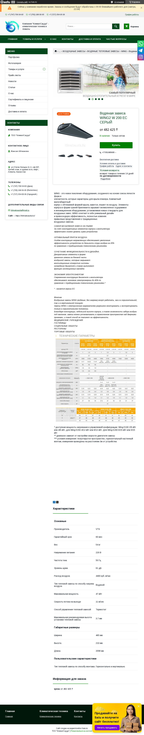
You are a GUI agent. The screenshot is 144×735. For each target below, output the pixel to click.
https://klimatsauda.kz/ (25, 216)
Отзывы (12, 105)
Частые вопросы (116, 39)
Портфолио (14, 57)
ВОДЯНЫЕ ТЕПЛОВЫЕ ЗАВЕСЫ (103, 51)
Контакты (67, 39)
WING (124, 51)
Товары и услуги (32, 39)
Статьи (11, 87)
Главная (12, 39)
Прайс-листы (14, 75)
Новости (12, 81)
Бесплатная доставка (109, 159)
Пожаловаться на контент (81, 731)
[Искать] (115, 26)
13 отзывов (119, 2)
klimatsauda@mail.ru (20, 210)
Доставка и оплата (90, 39)
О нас (53, 39)
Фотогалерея (14, 63)
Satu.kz (85, 728)
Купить (116, 145)
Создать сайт (22, 2)
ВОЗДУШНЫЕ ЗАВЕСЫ (74, 51)
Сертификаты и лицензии (21, 99)
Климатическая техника (50, 716)
